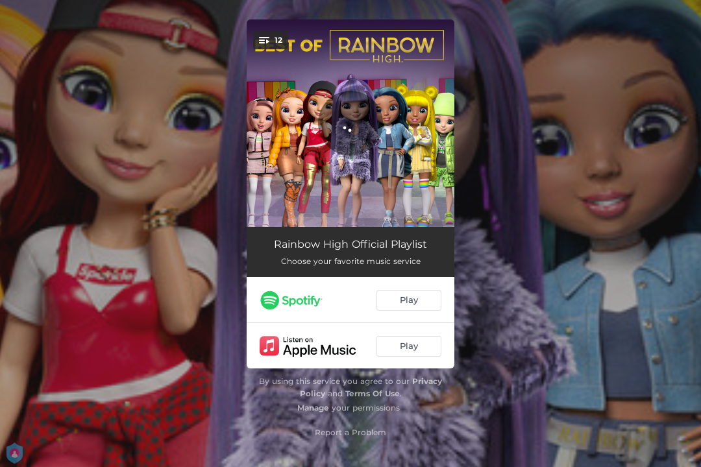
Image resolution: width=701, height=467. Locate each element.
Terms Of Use (372, 393)
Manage (313, 408)
